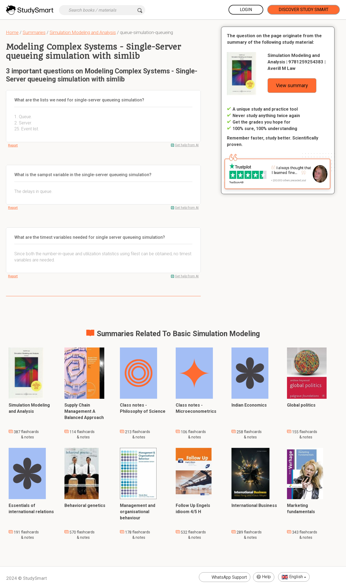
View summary (292, 85)
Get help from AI (187, 145)
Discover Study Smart (303, 9)
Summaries (34, 32)
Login (246, 9)
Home (12, 32)
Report (13, 145)
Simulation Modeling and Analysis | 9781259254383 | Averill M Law (297, 62)
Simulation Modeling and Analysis (83, 32)
